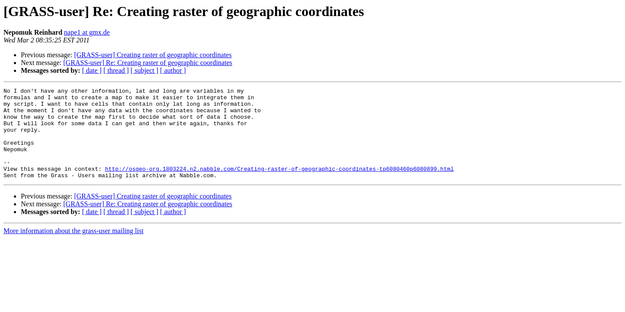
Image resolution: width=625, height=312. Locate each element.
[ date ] (92, 70)
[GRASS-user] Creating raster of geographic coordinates (153, 54)
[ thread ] (116, 70)
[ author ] (173, 70)
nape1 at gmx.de (87, 32)
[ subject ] (144, 70)
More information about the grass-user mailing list (73, 249)
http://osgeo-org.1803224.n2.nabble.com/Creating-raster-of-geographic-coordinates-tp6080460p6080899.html (279, 185)
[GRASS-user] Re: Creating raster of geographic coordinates (147, 62)
